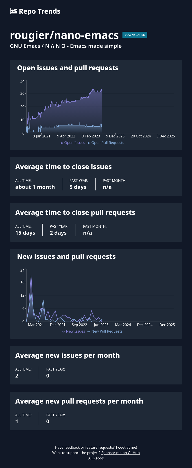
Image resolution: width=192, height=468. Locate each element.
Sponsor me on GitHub (120, 452)
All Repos (96, 458)
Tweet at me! (126, 447)
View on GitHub (135, 35)
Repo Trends (35, 11)
